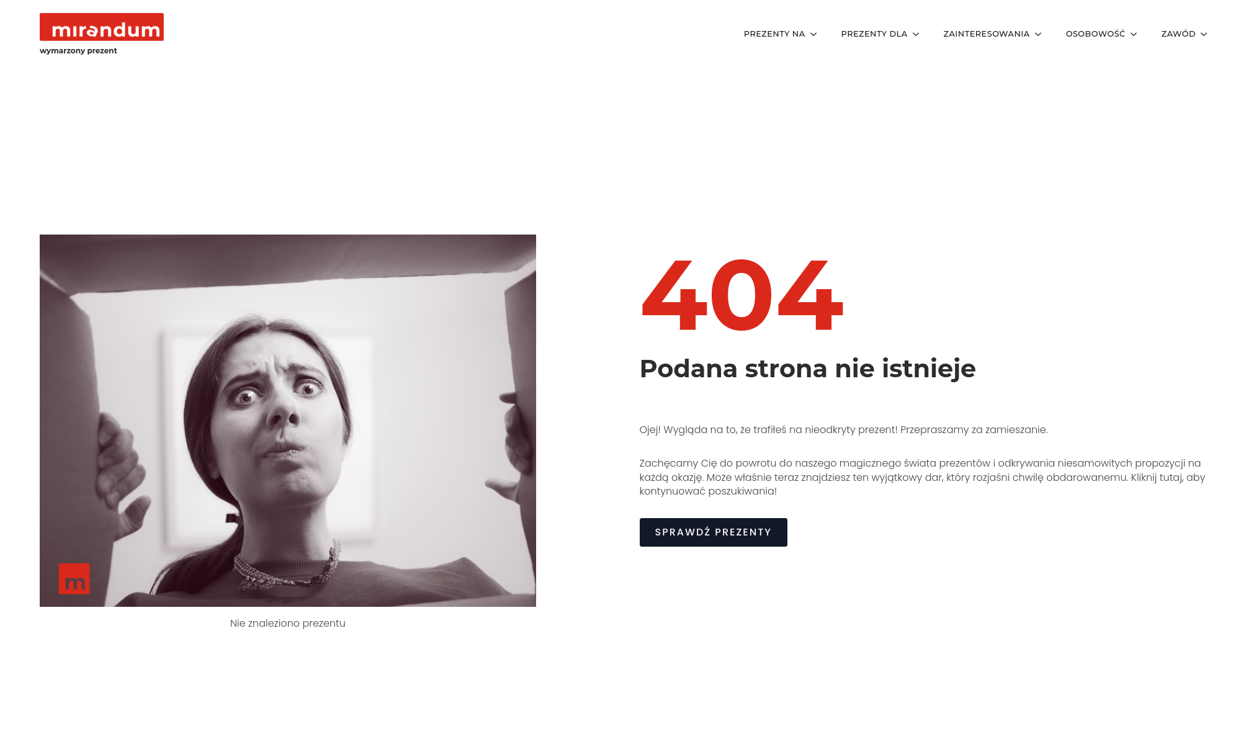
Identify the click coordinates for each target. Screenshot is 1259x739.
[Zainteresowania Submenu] (1042, 34)
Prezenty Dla (874, 33)
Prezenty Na (774, 33)
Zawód (1179, 33)
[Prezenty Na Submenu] (817, 34)
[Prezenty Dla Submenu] (919, 34)
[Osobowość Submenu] (1137, 34)
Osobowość (1096, 33)
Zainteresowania (987, 33)
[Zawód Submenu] (1207, 34)
